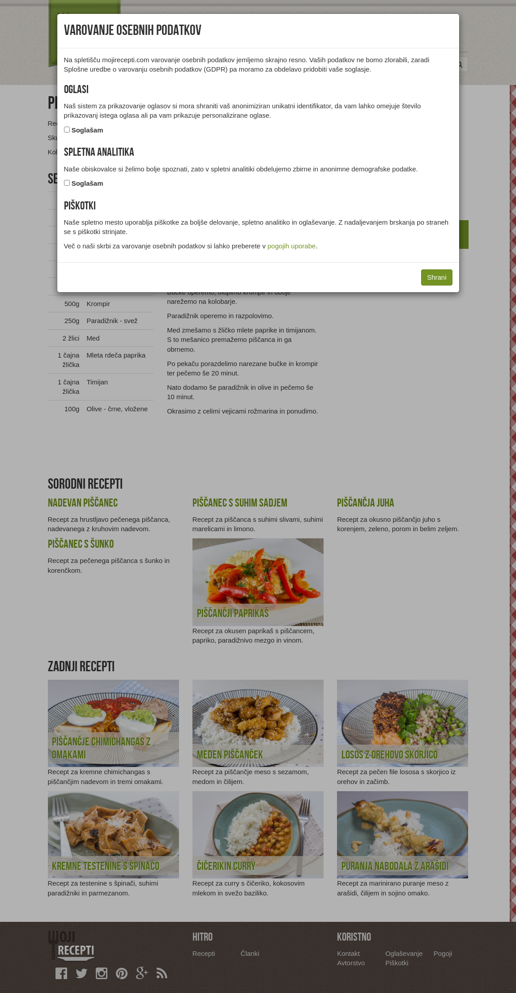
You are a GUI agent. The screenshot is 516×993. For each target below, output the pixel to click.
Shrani (436, 277)
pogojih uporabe (292, 246)
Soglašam (87, 130)
